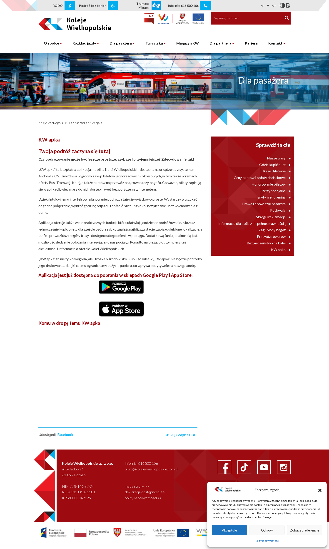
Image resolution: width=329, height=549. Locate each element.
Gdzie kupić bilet (275, 164)
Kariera (251, 43)
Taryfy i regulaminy (273, 197)
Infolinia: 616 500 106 (141, 463)
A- (262, 5)
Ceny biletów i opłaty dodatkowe (262, 177)
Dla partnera (220, 43)
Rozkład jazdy (84, 43)
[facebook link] (225, 467)
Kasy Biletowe (277, 171)
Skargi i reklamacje (273, 217)
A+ (274, 5)
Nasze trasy (279, 158)
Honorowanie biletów (271, 184)
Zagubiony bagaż (275, 230)
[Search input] (244, 18)
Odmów (267, 530)
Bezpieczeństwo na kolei (269, 243)
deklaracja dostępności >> (145, 492)
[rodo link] (70, 5)
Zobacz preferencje (304, 530)
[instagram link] (284, 467)
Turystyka (154, 43)
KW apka (96, 123)
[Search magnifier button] (287, 18)
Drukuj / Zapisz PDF (180, 434)
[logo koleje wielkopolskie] (67, 22)
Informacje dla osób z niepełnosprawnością (254, 223)
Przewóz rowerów (274, 236)
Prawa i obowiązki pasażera (266, 203)
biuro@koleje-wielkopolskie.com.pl (151, 469)
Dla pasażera (121, 43)
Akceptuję (229, 530)
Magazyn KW (187, 43)
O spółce (51, 43)
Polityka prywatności (267, 540)
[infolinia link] (205, 5)
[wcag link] (113, 5)
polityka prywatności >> (143, 498)
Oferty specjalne (275, 191)
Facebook (65, 434)
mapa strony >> (137, 486)
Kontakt (275, 43)
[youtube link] (264, 467)
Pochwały (280, 210)
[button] (320, 489)
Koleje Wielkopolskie (52, 123)
